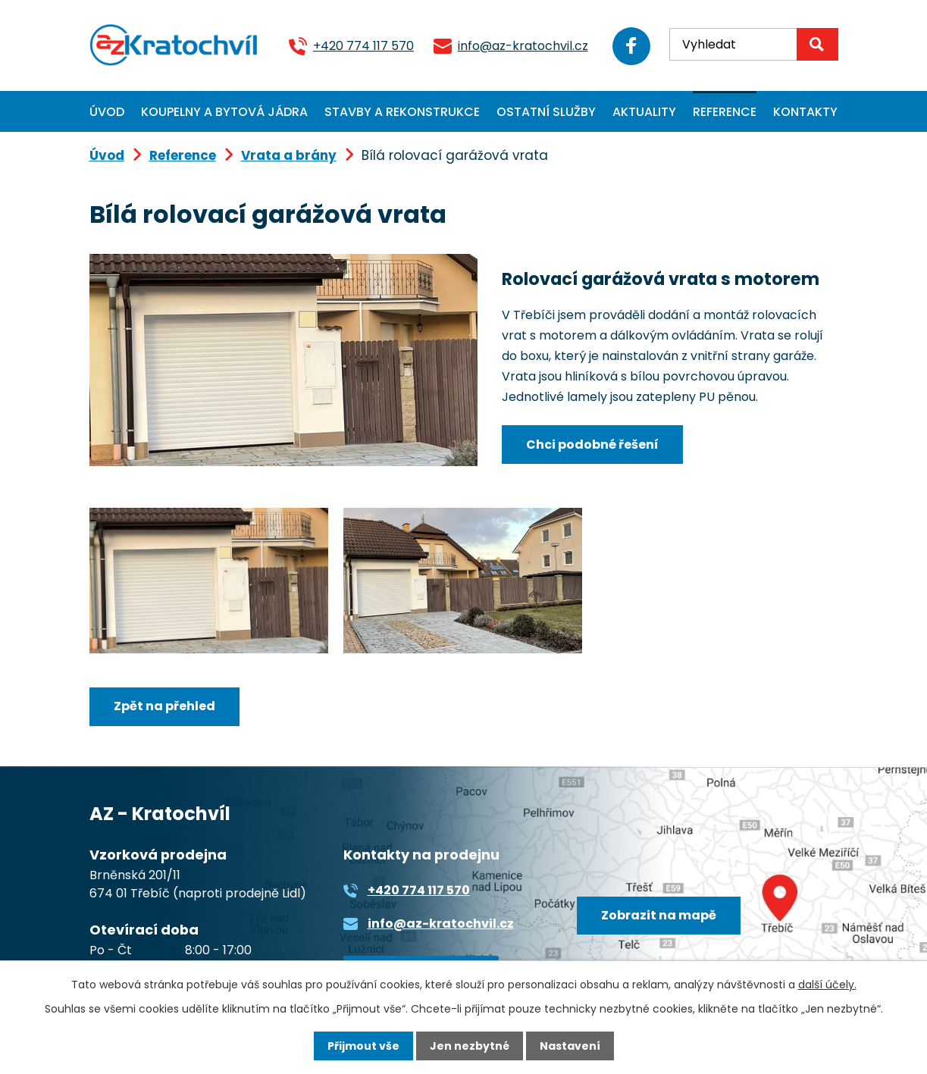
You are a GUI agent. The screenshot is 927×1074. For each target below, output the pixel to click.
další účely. (827, 984)
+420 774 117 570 (363, 46)
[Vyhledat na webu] (753, 44)
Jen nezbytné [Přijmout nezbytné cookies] (469, 1046)
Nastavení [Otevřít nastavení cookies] (570, 1046)
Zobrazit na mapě (658, 915)
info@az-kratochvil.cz (523, 46)
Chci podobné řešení (592, 444)
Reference (724, 112)
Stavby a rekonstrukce (402, 112)
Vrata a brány (289, 155)
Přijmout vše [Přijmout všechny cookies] (363, 1046)
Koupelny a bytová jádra (224, 112)
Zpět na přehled (164, 706)
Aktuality (644, 112)
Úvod (106, 112)
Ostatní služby (546, 112)
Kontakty (805, 112)
